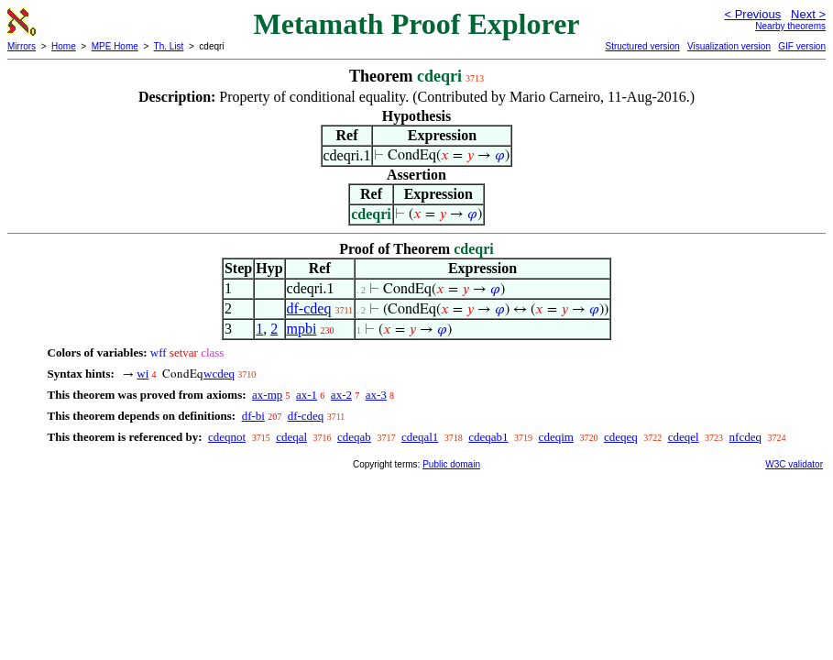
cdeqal (291, 437)
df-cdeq (309, 308)
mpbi (302, 328)
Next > (808, 14)
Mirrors (21, 46)
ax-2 (341, 395)
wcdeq (219, 373)
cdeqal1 (419, 437)
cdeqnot (227, 437)
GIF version (802, 46)
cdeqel (683, 437)
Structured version (642, 46)
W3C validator (794, 464)
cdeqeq (621, 437)
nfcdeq (745, 437)
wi (142, 373)
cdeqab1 (488, 437)
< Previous (752, 14)
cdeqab (354, 437)
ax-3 (376, 395)
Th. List (169, 46)
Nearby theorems (790, 26)
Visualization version (729, 46)
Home (63, 46)
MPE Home (115, 46)
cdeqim (556, 437)
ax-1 (306, 395)
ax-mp (267, 395)
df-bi (253, 416)
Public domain (451, 464)
